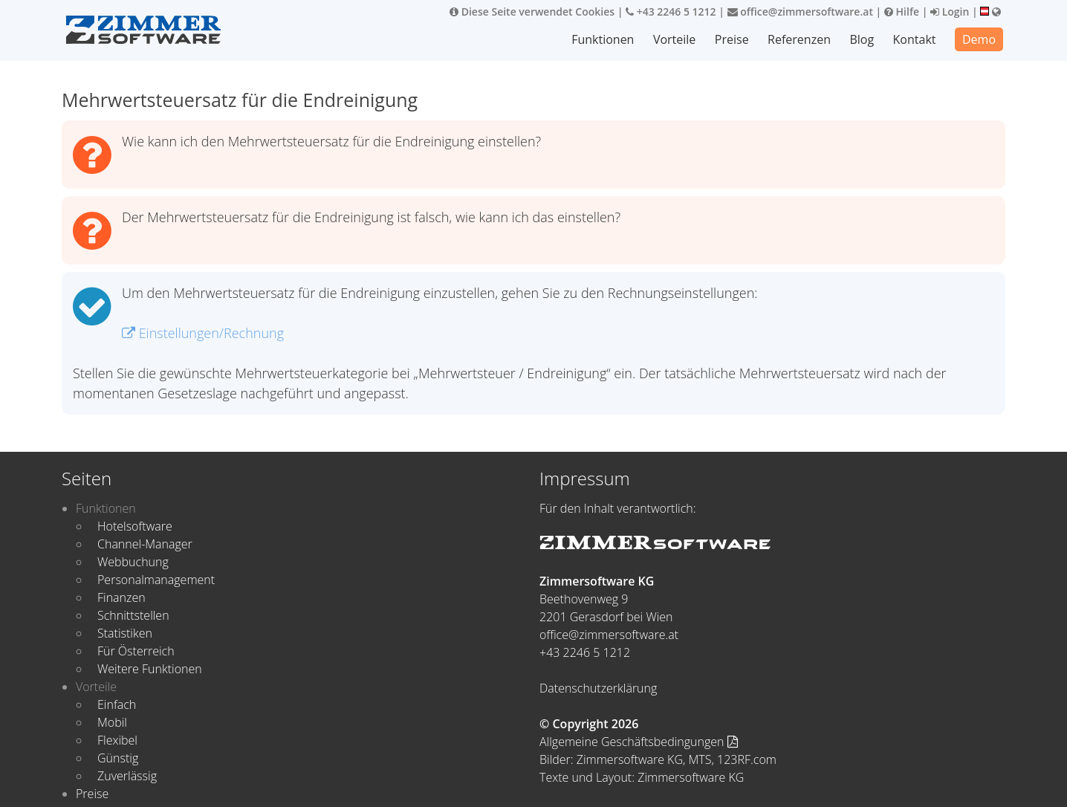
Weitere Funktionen (149, 669)
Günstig (117, 758)
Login (949, 11)
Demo (979, 39)
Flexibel (117, 740)
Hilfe (901, 11)
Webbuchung (133, 562)
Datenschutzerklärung (598, 688)
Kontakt (914, 39)
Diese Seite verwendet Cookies (532, 11)
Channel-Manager (144, 544)
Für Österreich (136, 651)
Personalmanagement (156, 579)
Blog (862, 39)
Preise (733, 39)
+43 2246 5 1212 (671, 11)
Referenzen (799, 39)
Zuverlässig (127, 776)
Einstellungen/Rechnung (203, 333)
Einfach (116, 704)
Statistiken (124, 633)
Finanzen (121, 597)
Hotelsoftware (134, 526)
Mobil (112, 722)
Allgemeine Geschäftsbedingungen (638, 741)
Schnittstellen (133, 615)
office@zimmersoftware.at (800, 11)
